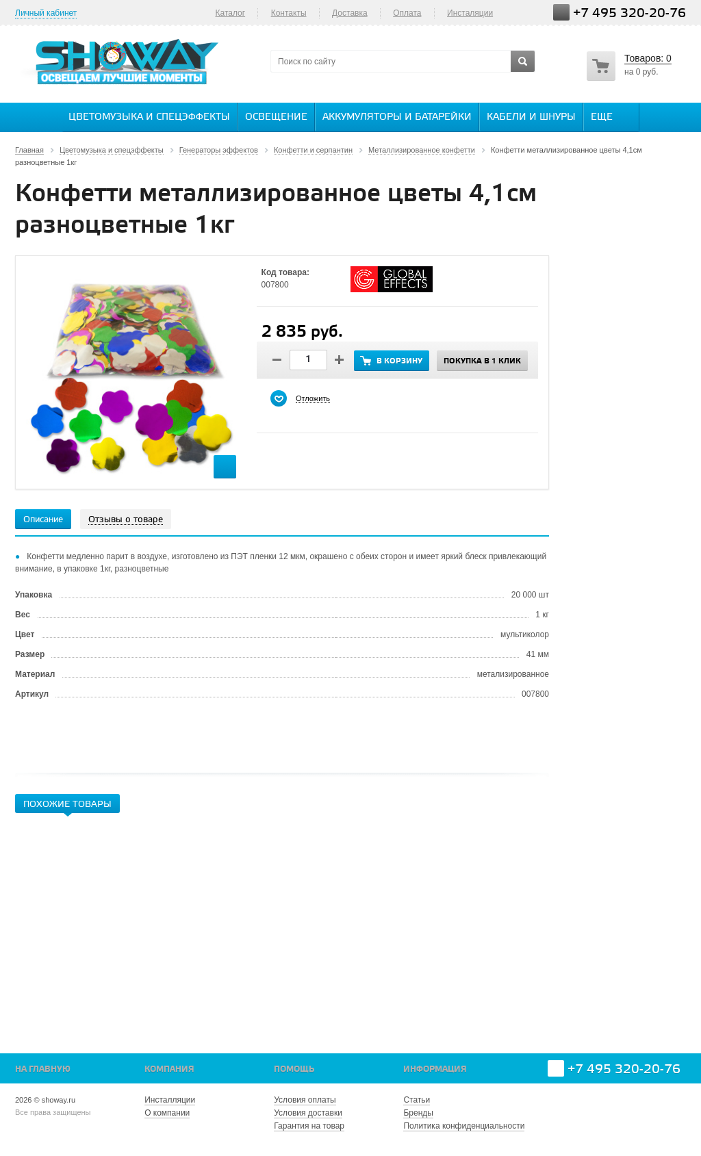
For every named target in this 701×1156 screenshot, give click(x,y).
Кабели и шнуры (531, 117)
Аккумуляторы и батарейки (397, 117)
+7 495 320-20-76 (629, 13)
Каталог (230, 13)
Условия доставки (308, 1113)
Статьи (416, 1100)
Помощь (294, 1069)
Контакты (289, 13)
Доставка (350, 13)
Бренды (418, 1113)
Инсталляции (169, 1100)
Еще (608, 116)
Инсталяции (470, 13)
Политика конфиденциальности (463, 1126)
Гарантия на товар (309, 1126)
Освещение (276, 117)
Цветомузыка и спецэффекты (149, 117)
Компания (169, 1069)
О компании (167, 1113)
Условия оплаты (304, 1100)
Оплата (407, 13)
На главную (43, 1069)
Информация (435, 1069)
